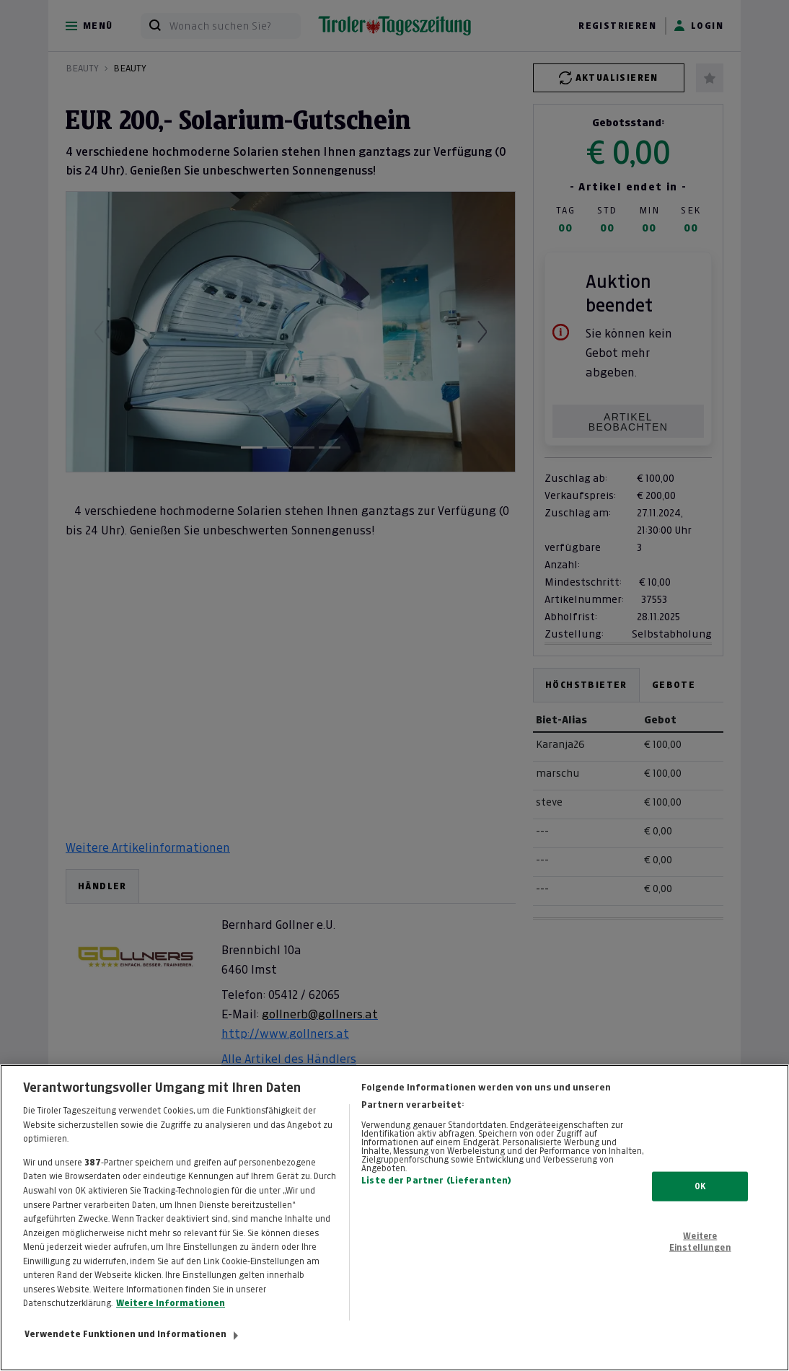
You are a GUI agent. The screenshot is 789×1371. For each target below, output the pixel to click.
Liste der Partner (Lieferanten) (436, 1180)
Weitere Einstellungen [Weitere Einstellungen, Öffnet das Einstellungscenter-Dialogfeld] (700, 1242)
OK (700, 1185)
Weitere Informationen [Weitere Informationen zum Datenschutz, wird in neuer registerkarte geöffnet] (170, 1303)
